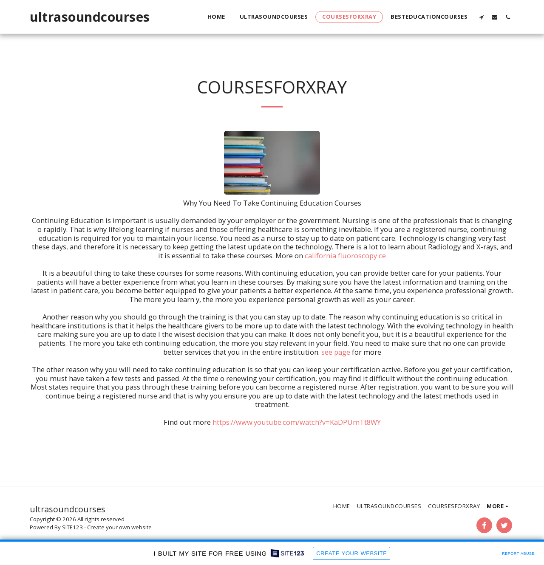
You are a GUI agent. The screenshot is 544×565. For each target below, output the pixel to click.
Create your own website (119, 527)
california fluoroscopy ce (345, 255)
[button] (481, 17)
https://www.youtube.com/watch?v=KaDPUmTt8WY (296, 422)
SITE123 (72, 527)
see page (335, 352)
